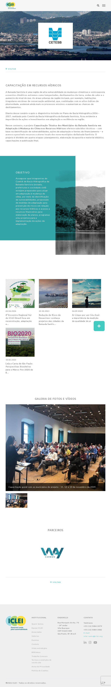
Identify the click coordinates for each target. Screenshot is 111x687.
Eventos (35, 640)
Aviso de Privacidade (41, 666)
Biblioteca (36, 652)
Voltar (11, 69)
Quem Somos (38, 624)
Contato (35, 644)
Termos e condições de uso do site (42, 661)
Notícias (35, 636)
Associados (37, 632)
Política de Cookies (40, 671)
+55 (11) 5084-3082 (93, 630)
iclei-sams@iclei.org (93, 636)
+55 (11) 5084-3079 (93, 626)
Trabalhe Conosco (40, 656)
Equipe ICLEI (37, 628)
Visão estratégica (39, 648)
